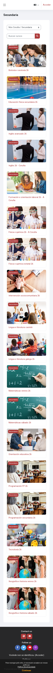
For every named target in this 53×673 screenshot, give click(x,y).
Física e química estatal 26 (21, 264)
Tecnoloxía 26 (15, 549)
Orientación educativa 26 (20, 454)
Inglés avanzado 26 (18, 133)
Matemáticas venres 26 (19, 390)
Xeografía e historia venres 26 (22, 581)
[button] (36, 5)
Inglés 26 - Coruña (17, 165)
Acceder (47, 5)
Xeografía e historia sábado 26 (23, 613)
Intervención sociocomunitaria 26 (24, 295)
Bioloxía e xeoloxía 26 (19, 70)
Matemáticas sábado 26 (20, 422)
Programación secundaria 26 (22, 517)
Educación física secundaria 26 (23, 102)
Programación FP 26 (18, 486)
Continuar (26, 670)
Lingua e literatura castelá (20, 327)
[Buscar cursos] (21, 36)
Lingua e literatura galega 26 (21, 359)
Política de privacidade (26, 667)
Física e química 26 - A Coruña (23, 232)
